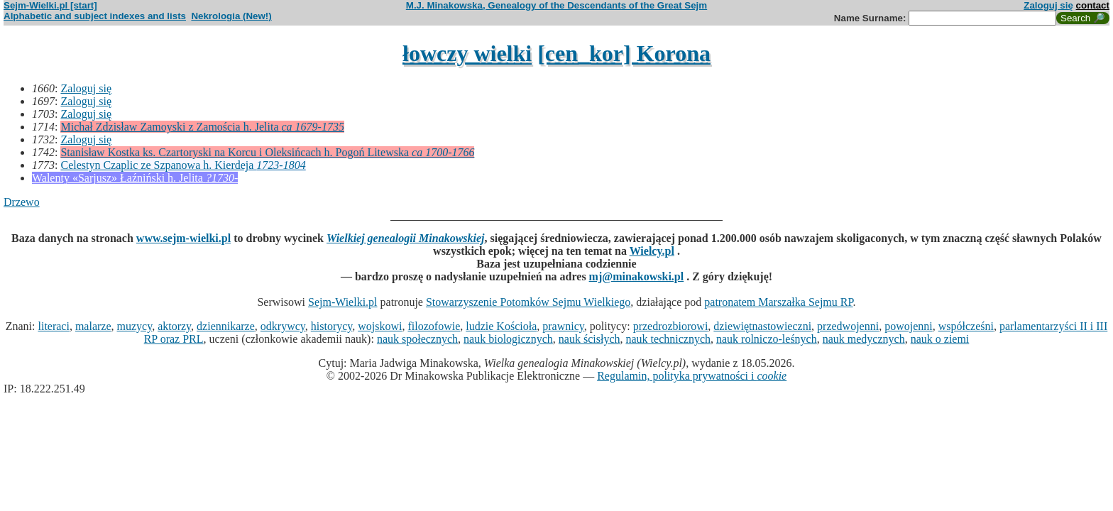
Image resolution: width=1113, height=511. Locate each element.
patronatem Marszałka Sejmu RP (778, 302)
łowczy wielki (467, 53)
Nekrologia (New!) (231, 16)
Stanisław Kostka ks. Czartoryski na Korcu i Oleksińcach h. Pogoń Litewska (267, 152)
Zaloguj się (1048, 5)
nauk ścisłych (589, 339)
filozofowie (434, 326)
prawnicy (563, 326)
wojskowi (380, 326)
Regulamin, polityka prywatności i (691, 376)
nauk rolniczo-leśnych (766, 339)
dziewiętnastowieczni (762, 326)
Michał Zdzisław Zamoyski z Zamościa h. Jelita (202, 127)
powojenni (908, 326)
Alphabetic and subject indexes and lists (95, 16)
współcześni (966, 326)
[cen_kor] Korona (624, 53)
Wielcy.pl (652, 251)
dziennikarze (226, 326)
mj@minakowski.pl (636, 276)
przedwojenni (848, 326)
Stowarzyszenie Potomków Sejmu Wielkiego (528, 302)
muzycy (135, 326)
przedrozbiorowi (670, 326)
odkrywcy (283, 326)
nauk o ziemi (940, 339)
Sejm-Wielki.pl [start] (50, 5)
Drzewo (22, 202)
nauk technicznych (668, 339)
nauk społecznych (417, 339)
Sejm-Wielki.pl (343, 302)
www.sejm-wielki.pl (183, 238)
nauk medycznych (864, 339)
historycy (332, 326)
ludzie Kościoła (501, 326)
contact (1092, 5)
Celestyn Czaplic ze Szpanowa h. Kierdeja (182, 165)
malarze (93, 326)
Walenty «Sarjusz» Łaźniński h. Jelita (135, 178)
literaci (53, 326)
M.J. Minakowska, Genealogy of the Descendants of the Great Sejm (556, 5)
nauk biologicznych (508, 339)
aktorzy (174, 326)
